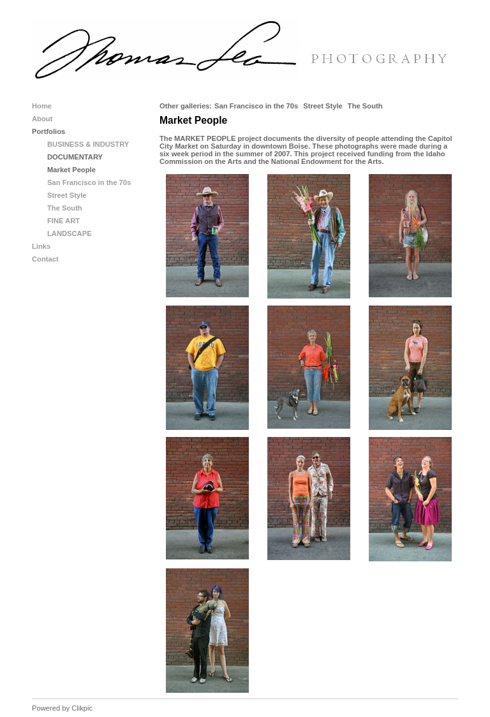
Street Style (323, 106)
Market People (71, 170)
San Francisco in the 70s (256, 106)
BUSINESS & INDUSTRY (88, 144)
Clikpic (82, 708)
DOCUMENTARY (75, 157)
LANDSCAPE (69, 233)
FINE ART (63, 221)
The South (365, 106)
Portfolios (48, 131)
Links (41, 246)
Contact (45, 259)
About (42, 118)
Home (42, 106)
